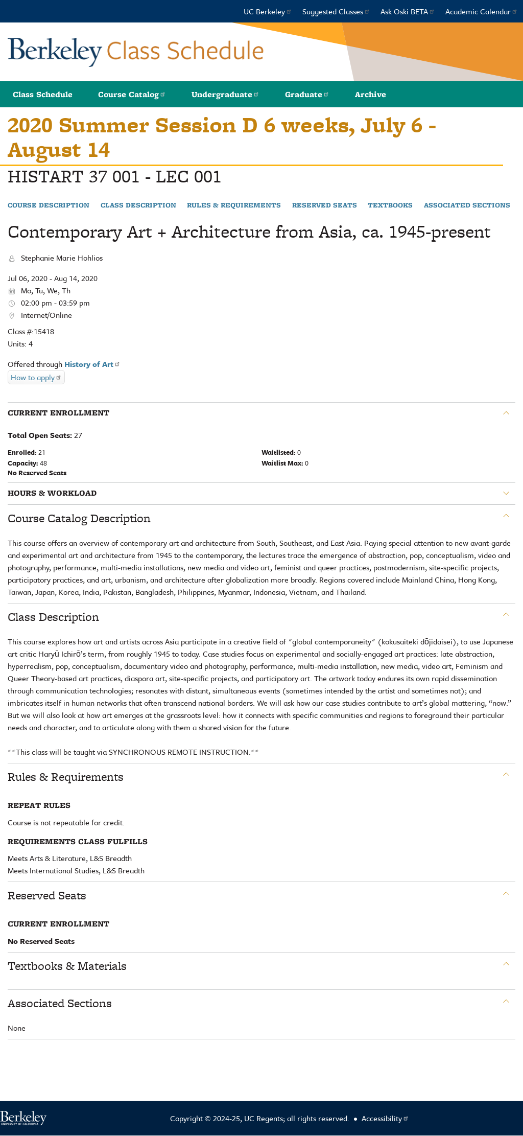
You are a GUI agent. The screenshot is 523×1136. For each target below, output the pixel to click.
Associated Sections (467, 205)
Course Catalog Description (79, 518)
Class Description (138, 205)
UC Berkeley (268, 11)
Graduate (307, 94)
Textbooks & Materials (67, 966)
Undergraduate (225, 94)
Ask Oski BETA (408, 11)
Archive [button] (370, 94)
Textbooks (390, 205)
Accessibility (385, 1118)
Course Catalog (132, 94)
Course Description (48, 205)
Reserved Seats (324, 205)
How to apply (36, 377)
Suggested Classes (336, 11)
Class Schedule (43, 94)
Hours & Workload (52, 493)
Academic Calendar (481, 11)
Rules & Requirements (234, 205)
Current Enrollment (58, 413)
